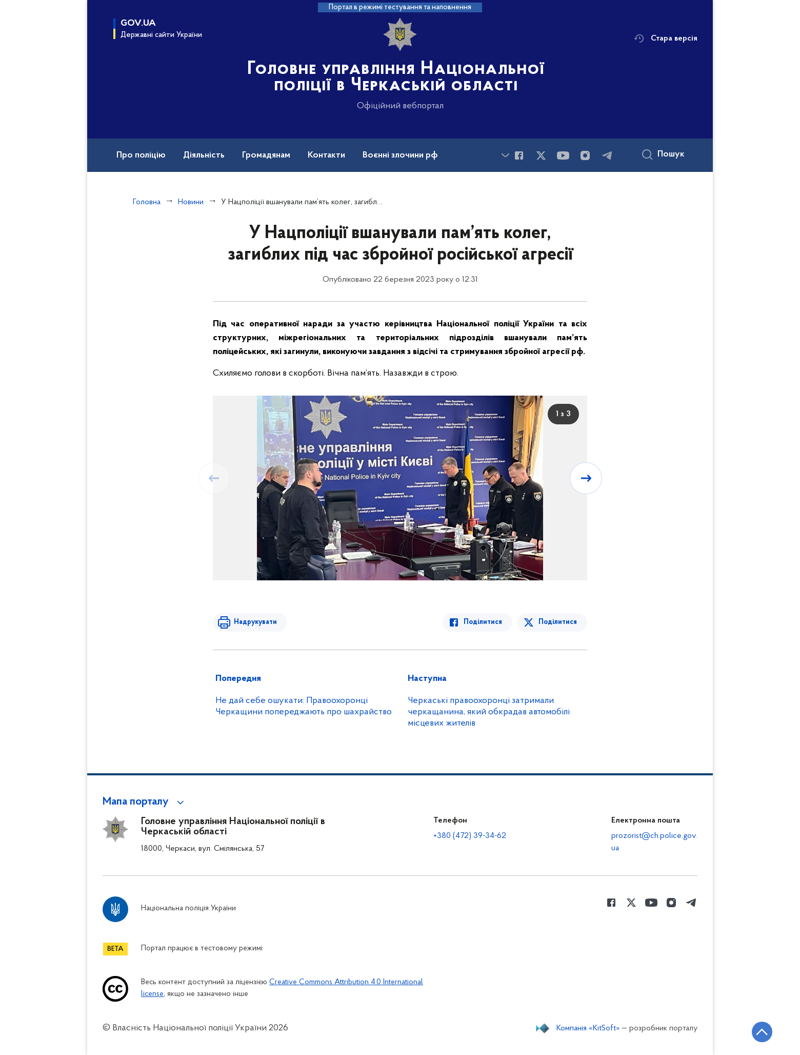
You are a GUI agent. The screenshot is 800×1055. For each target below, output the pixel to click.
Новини (191, 202)
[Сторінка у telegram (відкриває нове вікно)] (607, 155)
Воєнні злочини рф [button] (400, 155)
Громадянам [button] (266, 155)
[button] (145, 802)
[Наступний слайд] (586, 478)
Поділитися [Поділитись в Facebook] (483, 622)
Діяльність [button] (204, 155)
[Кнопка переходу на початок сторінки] (761, 1032)
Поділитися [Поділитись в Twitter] (557, 622)
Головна (147, 202)
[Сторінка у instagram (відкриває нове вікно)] (585, 155)
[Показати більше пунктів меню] (505, 155)
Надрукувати (254, 622)
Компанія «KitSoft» (588, 1028)
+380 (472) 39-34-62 (469, 836)
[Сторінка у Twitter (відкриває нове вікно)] (541, 155)
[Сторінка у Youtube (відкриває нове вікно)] (563, 155)
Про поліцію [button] (141, 155)
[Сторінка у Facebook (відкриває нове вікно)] (519, 155)
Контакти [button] (326, 155)
